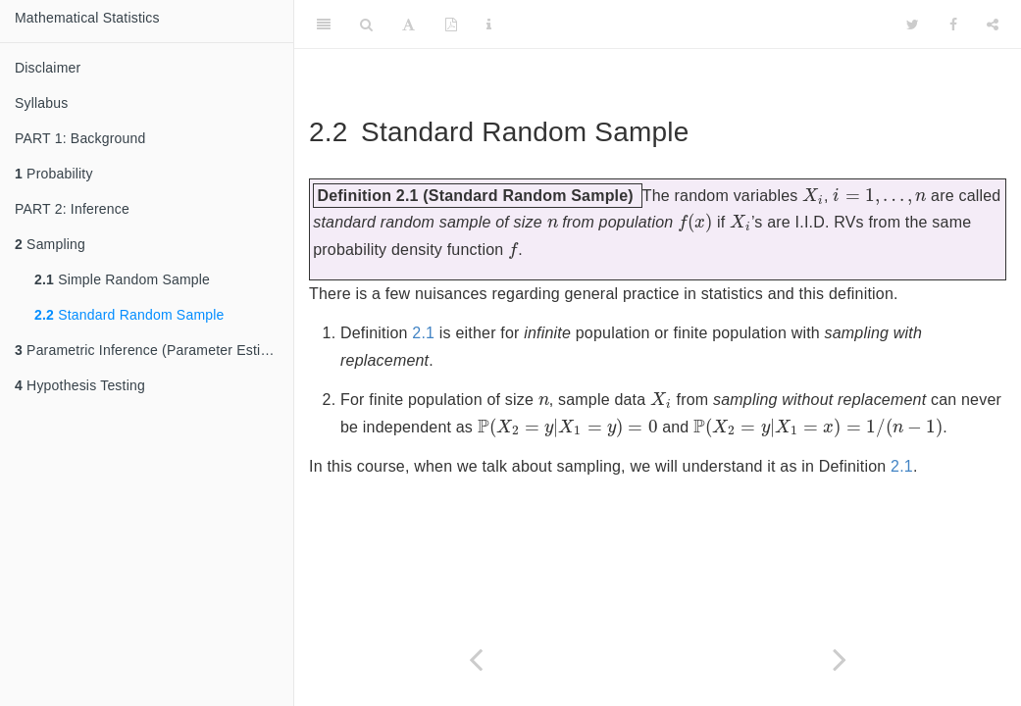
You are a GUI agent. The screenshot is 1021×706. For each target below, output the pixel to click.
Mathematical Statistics (87, 17)
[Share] (992, 24)
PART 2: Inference (72, 209)
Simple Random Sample (122, 279)
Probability (54, 173)
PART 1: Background (80, 138)
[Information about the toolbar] (489, 24)
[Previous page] (476, 659)
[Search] (366, 24)
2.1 (423, 333)
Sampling (50, 244)
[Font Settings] (408, 24)
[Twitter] (913, 24)
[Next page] (840, 659)
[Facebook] (953, 24)
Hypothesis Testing (80, 385)
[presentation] (813, 195)
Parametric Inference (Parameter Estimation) (154, 350)
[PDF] (451, 24)
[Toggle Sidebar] (323, 24)
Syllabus (42, 103)
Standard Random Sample (129, 315)
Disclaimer (47, 68)
